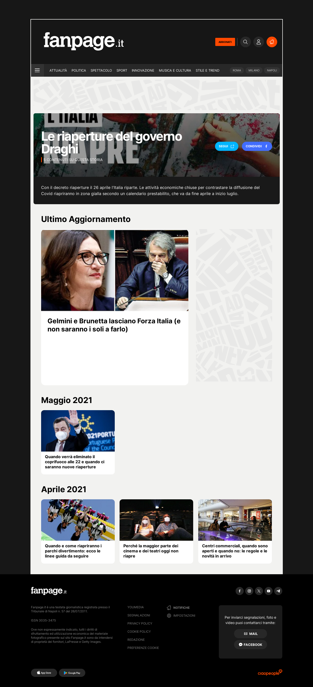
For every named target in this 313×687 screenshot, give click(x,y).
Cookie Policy (139, 631)
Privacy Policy (139, 623)
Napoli (272, 70)
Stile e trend (207, 70)
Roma (237, 70)
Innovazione (143, 70)
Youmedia (135, 607)
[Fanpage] (49, 591)
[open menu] (37, 70)
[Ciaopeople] (270, 674)
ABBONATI (225, 41)
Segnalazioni (138, 615)
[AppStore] (44, 673)
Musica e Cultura (175, 70)
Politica (79, 70)
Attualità (58, 70)
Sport (122, 70)
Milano (254, 70)
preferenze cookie (143, 648)
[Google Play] (72, 673)
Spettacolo (101, 70)
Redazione (136, 640)
